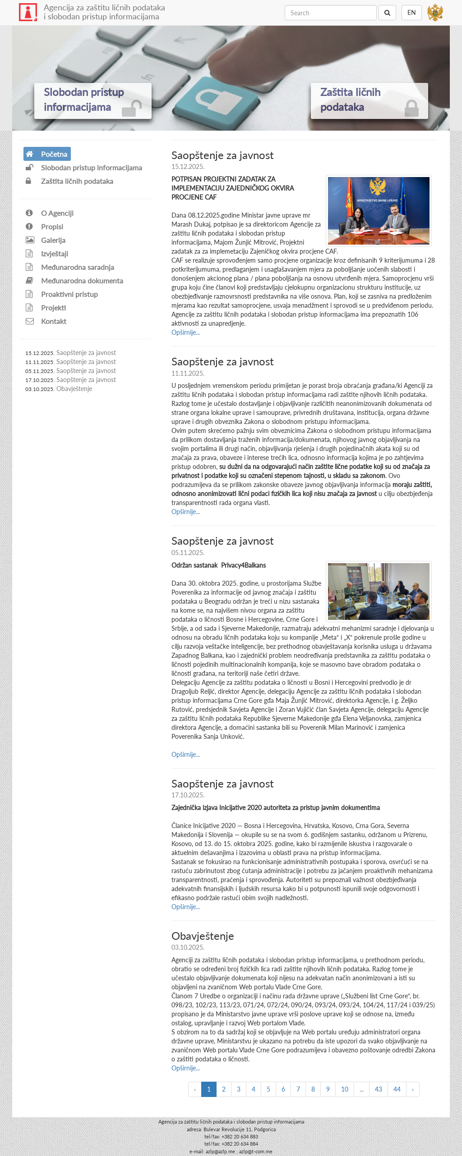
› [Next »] (413, 1089)
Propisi (44, 226)
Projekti (46, 307)
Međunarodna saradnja (70, 267)
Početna (46, 154)
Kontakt (46, 321)
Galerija (45, 240)
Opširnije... (185, 332)
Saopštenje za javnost (86, 352)
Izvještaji (47, 253)
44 (397, 1089)
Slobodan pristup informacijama (84, 167)
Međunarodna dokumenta (74, 280)
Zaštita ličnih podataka (69, 181)
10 (344, 1089)
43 (378, 1089)
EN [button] (411, 12)
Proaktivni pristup (62, 294)
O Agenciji (50, 213)
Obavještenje (74, 388)
